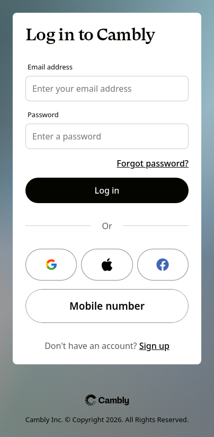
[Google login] (51, 265)
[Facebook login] (163, 265)
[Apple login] (106, 265)
